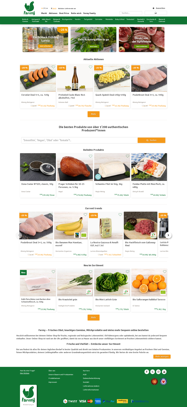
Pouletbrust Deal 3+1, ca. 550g (148, 94)
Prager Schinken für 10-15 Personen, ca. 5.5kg (71, 185)
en (47, 8)
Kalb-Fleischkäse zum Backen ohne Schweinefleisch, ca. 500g (35, 300)
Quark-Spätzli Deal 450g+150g (110, 94)
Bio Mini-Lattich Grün (106, 299)
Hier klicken (24, 373)
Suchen (151, 140)
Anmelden (158, 8)
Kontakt (86, 382)
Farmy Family (89, 13)
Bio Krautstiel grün (67, 299)
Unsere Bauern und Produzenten (60, 374)
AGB (84, 374)
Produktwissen (54, 378)
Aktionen (53, 13)
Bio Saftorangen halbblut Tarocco (149, 299)
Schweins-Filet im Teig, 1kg (108, 184)
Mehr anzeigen (162, 356)
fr (44, 8)
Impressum (52, 382)
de (42, 8)
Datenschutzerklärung (91, 378)
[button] (54, 8)
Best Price (64, 13)
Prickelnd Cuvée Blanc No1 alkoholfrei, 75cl (71, 96)
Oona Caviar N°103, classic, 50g (37, 184)
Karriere (86, 371)
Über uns (51, 371)
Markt (44, 13)
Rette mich (76, 13)
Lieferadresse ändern (91, 386)
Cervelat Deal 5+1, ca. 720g (35, 94)
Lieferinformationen (91, 390)
